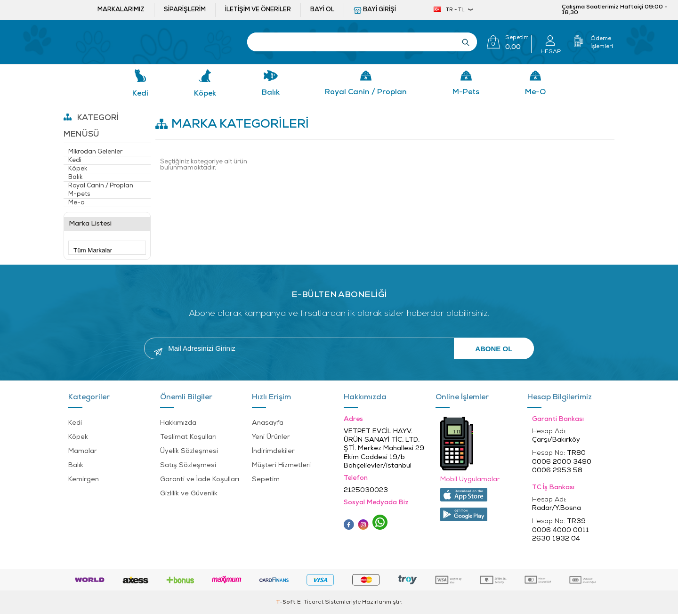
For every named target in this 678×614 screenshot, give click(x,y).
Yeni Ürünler (271, 437)
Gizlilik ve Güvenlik (189, 493)
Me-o (535, 92)
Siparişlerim (185, 10)
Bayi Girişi (379, 10)
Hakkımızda (178, 423)
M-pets (465, 92)
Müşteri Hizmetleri (281, 465)
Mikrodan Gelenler (95, 152)
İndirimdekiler (273, 451)
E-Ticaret (310, 602)
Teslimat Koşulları (188, 437)
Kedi (140, 93)
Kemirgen (83, 479)
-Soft (286, 602)
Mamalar (82, 451)
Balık (271, 93)
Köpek (205, 93)
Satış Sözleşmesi (188, 465)
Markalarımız (121, 10)
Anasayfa (267, 423)
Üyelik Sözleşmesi (189, 451)
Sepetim (266, 479)
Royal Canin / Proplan (366, 92)
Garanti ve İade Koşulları (199, 479)
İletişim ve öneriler (258, 10)
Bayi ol (322, 10)
